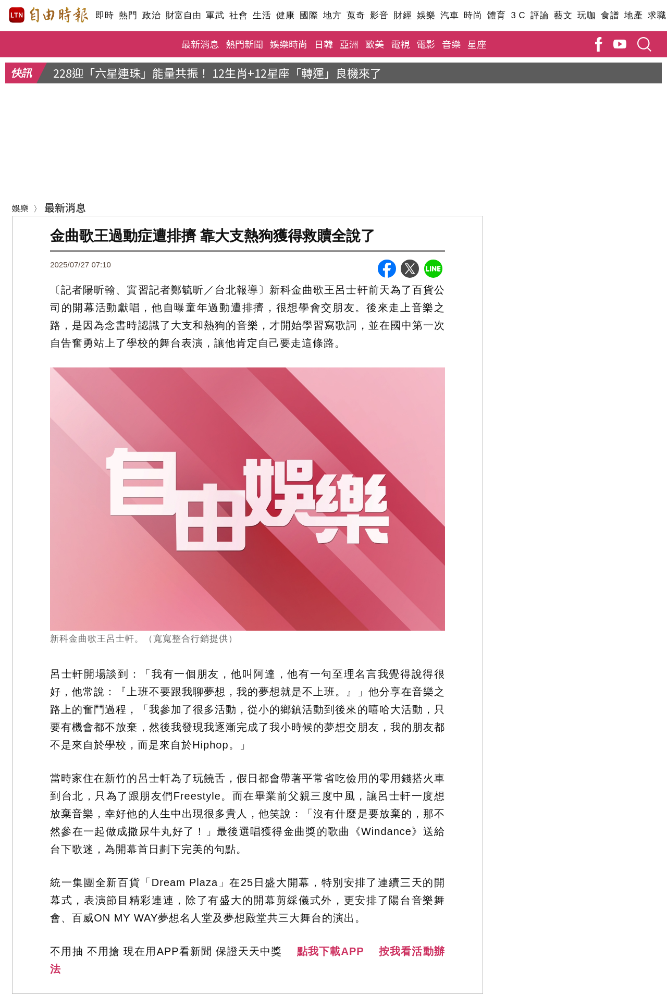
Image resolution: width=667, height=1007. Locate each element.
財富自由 (183, 15)
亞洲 (349, 44)
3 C (518, 15)
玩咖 (586, 15)
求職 (657, 15)
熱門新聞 (244, 44)
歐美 (374, 44)
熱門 (128, 15)
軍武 (215, 15)
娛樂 (426, 15)
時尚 (473, 15)
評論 (539, 15)
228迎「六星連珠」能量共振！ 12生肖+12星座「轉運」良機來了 (217, 72)
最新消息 (200, 44)
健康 (285, 15)
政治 (151, 15)
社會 (238, 15)
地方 (332, 15)
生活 (262, 15)
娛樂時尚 (288, 44)
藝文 (563, 15)
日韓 (323, 44)
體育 (496, 15)
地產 (633, 15)
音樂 (451, 44)
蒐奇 (356, 15)
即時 (104, 15)
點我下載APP (330, 951)
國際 (309, 15)
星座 (476, 44)
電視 (400, 44)
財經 (402, 15)
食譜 (610, 15)
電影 (425, 44)
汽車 (449, 15)
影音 (379, 15)
